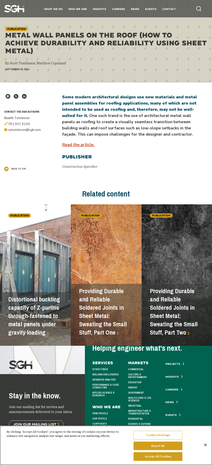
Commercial (136, 369)
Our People (99, 418)
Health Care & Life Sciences (139, 399)
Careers (118, 9)
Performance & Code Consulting (105, 386)
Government (136, 392)
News (135, 9)
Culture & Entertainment (137, 375)
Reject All (157, 447)
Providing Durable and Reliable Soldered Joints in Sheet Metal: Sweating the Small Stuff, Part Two (174, 312)
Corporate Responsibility (101, 425)
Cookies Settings (158, 436)
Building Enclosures (105, 374)
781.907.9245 (17, 124)
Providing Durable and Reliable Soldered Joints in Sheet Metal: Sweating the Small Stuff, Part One (103, 312)
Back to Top (15, 169)
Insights (99, 9)
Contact (169, 9)
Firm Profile (100, 413)
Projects (174, 363)
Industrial (135, 406)
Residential (135, 419)
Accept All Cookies (158, 458)
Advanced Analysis (104, 379)
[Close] (205, 446)
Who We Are (77, 9)
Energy (132, 387)
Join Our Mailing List (34, 424)
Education (134, 382)
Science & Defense (139, 424)
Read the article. (78, 144)
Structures (100, 369)
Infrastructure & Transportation (139, 412)
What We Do (53, 9)
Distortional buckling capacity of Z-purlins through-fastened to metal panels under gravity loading (34, 316)
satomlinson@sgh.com (22, 130)
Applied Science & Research (103, 394)
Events (151, 9)
